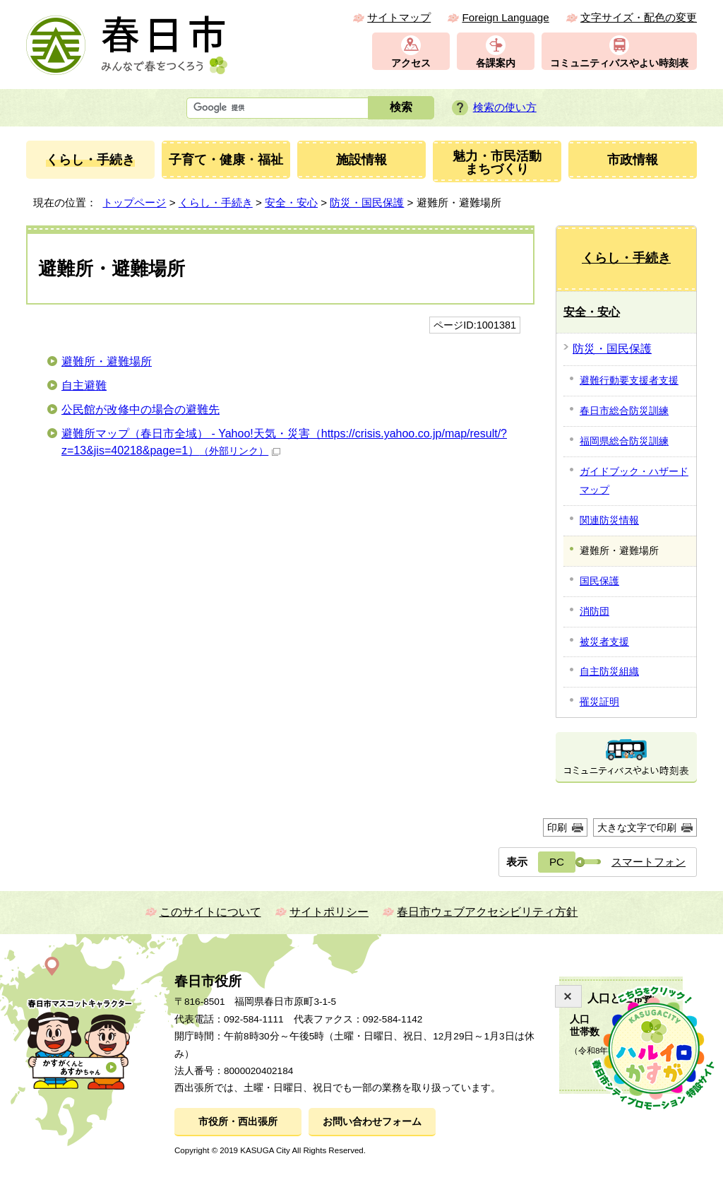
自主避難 (84, 385)
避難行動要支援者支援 (629, 380)
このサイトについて (210, 912)
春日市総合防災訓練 (624, 410)
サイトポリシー (329, 912)
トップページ (134, 202)
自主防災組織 (609, 671)
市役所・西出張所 (237, 1121)
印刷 (557, 827)
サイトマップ (399, 17)
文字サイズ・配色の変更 (638, 17)
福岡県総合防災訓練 (624, 441)
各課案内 (495, 63)
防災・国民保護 (367, 202)
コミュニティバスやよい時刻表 (619, 63)
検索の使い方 (505, 107)
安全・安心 (291, 202)
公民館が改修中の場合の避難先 (140, 409)
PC (556, 862)
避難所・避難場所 (106, 361)
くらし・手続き (216, 202)
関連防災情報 (609, 520)
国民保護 (599, 580)
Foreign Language (505, 17)
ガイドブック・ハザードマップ (634, 480)
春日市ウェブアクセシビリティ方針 (487, 912)
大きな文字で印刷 (636, 827)
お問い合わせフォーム (372, 1121)
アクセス (411, 63)
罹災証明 (599, 701)
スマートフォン (648, 862)
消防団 (594, 611)
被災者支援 (604, 641)
